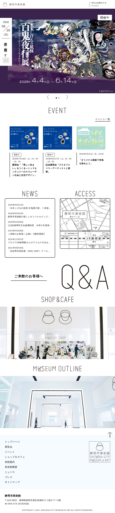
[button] (56, 98)
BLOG (103, 497)
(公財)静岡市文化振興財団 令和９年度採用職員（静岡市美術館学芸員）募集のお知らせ (30, 223)
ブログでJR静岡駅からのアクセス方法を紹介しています (30, 241)
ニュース (10, 472)
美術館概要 (11, 467)
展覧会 (8, 447)
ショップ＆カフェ (15, 457)
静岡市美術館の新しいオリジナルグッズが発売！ (30, 215)
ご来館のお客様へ (28, 276)
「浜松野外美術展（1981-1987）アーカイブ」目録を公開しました (30, 249)
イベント (10, 452)
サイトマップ (12, 482)
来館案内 (10, 462)
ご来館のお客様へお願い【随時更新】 (30, 232)
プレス (8, 477)
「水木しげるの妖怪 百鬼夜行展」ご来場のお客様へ (30, 206)
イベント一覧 (102, 119)
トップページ (12, 441)
